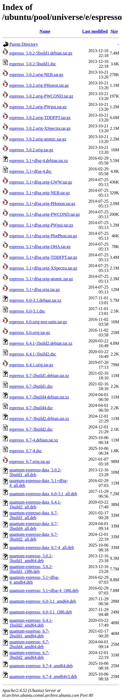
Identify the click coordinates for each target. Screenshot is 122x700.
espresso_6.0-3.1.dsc (27, 311)
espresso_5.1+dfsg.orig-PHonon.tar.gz (42, 203)
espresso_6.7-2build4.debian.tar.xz (39, 397)
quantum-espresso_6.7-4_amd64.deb (41, 665)
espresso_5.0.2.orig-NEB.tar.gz (36, 74)
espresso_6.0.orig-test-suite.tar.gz (38, 322)
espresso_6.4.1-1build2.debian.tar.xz (40, 343)
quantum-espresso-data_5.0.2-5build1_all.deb (35, 472)
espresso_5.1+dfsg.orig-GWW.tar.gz (40, 182)
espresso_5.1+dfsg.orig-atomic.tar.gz (41, 279)
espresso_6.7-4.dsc (25, 450)
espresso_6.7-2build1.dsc (31, 386)
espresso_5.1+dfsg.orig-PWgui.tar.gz (41, 225)
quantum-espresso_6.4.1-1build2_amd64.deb (31, 622)
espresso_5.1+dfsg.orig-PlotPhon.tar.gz (43, 236)
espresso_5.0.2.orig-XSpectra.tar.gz (40, 128)
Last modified (95, 31)
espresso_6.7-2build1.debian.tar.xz (39, 375)
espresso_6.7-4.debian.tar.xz (33, 440)
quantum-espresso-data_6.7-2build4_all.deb (33, 526)
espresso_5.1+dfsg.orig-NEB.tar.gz (39, 193)
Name (45, 31)
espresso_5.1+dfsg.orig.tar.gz (34, 289)
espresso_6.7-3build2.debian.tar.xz (39, 418)
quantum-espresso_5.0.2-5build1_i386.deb (31, 569)
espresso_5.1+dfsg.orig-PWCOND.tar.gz (44, 214)
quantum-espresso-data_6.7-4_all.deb (41, 547)
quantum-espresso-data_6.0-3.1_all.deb (43, 493)
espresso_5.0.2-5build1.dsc (32, 64)
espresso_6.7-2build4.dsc (31, 407)
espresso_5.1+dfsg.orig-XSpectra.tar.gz (43, 268)
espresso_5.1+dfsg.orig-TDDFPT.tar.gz (43, 257)
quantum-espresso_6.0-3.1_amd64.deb (42, 601)
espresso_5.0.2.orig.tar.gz (31, 150)
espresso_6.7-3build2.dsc (31, 429)
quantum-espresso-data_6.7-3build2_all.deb (33, 536)
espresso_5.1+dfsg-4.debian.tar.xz (38, 160)
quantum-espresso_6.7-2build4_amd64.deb (29, 644)
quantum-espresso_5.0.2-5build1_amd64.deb (31, 558)
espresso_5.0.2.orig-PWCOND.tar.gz (41, 96)
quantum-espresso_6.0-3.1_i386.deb (40, 612)
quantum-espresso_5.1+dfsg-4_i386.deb (43, 590)
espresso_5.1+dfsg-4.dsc (30, 171)
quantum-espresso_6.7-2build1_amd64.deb (29, 633)
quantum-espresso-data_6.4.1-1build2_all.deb (35, 504)
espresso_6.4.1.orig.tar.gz (31, 364)
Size (114, 31)
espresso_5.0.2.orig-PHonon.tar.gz (39, 85)
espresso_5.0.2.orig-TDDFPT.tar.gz (40, 117)
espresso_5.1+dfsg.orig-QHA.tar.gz (40, 246)
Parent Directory (23, 44)
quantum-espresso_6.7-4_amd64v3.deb (43, 676)
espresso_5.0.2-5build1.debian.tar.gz (40, 53)
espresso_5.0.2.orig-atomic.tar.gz (37, 139)
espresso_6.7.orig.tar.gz (29, 461)
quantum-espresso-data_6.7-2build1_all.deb (33, 515)
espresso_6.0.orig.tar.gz (29, 332)
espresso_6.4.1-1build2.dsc (32, 354)
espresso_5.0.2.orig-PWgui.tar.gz (38, 107)
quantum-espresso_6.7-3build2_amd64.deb (29, 655)
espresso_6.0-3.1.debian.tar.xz (35, 300)
